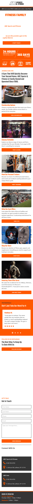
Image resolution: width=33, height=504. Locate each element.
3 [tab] (18, 333)
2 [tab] (15, 333)
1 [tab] (12, 333)
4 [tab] (20, 333)
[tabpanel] (16, 319)
